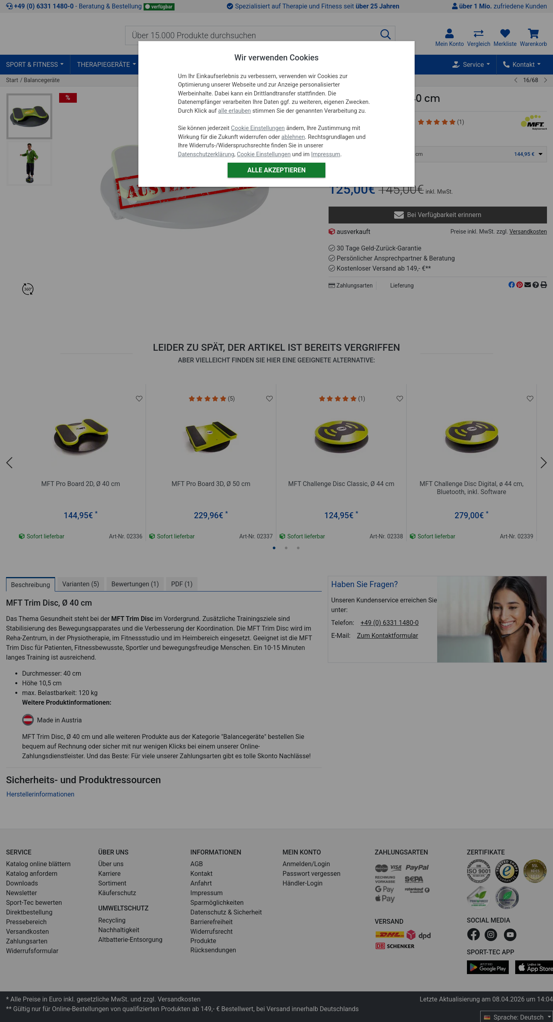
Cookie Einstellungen (258, 128)
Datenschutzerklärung (206, 154)
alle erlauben (234, 111)
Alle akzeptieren (276, 170)
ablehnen (293, 137)
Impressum (325, 154)
